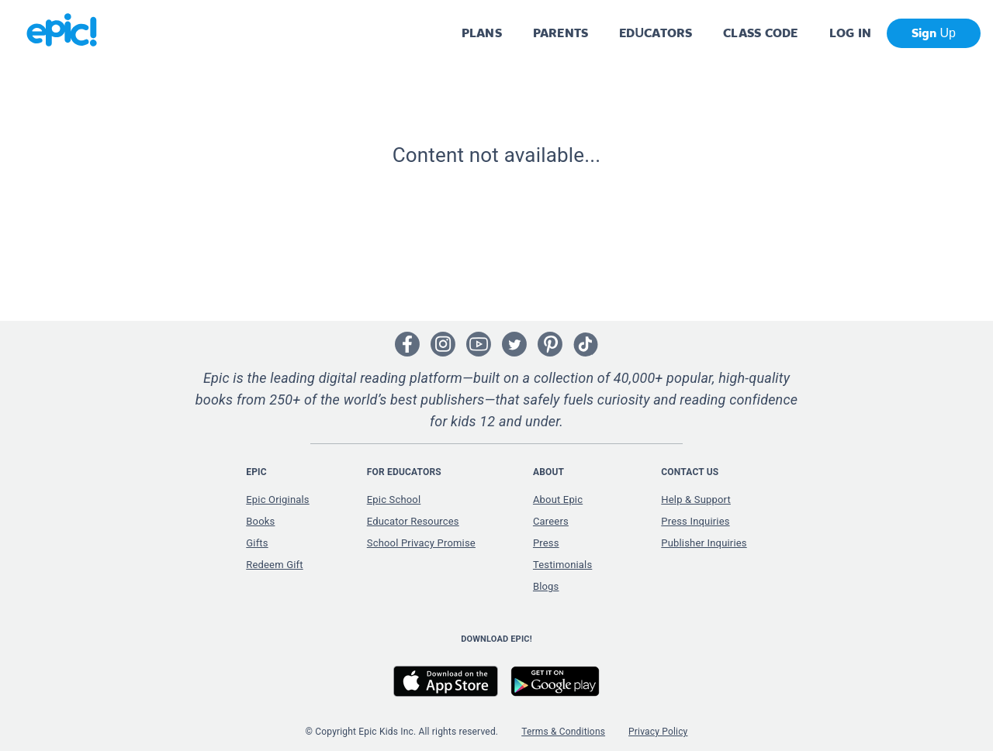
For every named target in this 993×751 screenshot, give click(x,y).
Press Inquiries (695, 521)
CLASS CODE (760, 33)
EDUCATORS (655, 33)
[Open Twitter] (514, 344)
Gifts (257, 543)
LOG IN (850, 33)
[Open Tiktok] (585, 344)
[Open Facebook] (407, 344)
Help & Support (696, 499)
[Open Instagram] (443, 344)
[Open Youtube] (478, 344)
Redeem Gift (274, 564)
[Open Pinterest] (550, 344)
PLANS (482, 33)
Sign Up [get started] (934, 33)
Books (260, 521)
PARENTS (560, 33)
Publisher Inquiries (703, 543)
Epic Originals (278, 499)
